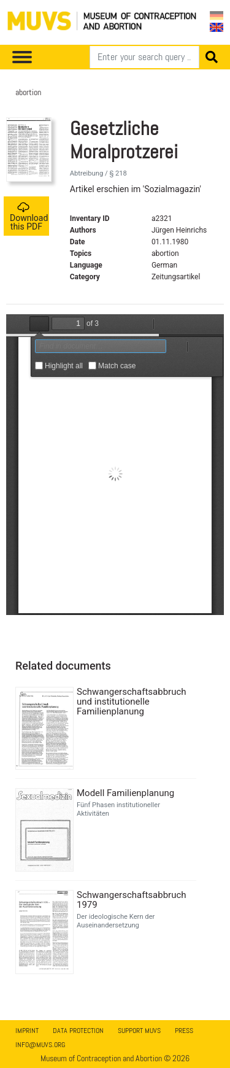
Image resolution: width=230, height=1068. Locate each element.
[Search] (144, 57)
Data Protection (78, 1030)
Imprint (27, 1030)
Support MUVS (139, 1030)
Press (184, 1030)
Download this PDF (29, 216)
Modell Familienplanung (125, 793)
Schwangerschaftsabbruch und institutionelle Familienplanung (131, 701)
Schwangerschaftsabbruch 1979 (131, 900)
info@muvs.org (40, 1045)
